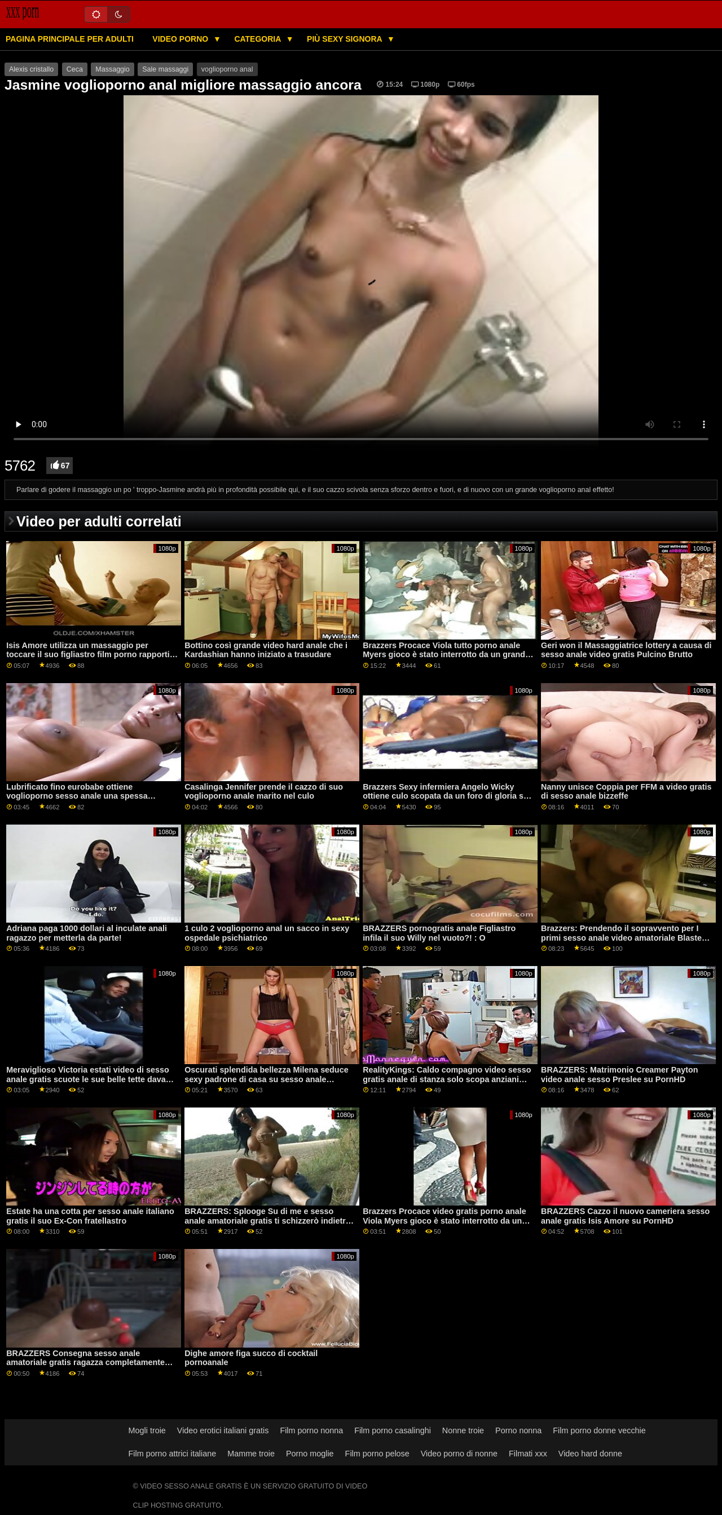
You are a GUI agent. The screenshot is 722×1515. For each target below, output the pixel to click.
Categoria (258, 38)
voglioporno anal (227, 69)
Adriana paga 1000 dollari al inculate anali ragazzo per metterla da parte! (86, 933)
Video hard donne (590, 1453)
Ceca (75, 69)
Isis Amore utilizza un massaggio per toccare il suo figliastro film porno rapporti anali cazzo (88, 654)
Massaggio (112, 69)
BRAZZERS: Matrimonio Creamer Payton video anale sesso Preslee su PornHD (619, 1074)
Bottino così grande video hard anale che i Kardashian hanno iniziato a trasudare (265, 650)
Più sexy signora (345, 38)
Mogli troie (147, 1430)
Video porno (181, 38)
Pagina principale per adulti (70, 38)
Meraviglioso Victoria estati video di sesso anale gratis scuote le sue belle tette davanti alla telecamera (90, 1079)
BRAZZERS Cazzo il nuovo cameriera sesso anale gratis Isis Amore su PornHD (625, 1216)
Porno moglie (310, 1453)
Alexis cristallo (31, 69)
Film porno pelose (377, 1453)
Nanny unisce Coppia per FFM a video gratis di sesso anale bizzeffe (626, 791)
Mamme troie (251, 1453)
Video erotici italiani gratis (223, 1430)
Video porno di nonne (459, 1453)
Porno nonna (518, 1430)
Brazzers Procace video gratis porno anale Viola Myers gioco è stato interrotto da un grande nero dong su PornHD (444, 1220)
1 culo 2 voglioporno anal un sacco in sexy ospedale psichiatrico (266, 933)
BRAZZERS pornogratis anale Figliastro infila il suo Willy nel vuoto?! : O (439, 933)
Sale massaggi (165, 69)
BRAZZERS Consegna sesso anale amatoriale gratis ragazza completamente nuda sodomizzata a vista (85, 1362)
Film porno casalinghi (392, 1430)
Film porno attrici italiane (173, 1453)
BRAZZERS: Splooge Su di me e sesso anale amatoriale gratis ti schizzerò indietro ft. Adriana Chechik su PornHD (267, 1220)
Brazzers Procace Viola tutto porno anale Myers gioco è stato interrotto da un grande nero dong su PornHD (446, 654)
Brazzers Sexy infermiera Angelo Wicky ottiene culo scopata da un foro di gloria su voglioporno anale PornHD (446, 796)
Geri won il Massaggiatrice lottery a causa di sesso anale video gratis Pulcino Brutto (626, 650)
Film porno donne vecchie (599, 1430)
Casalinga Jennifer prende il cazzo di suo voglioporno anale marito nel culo (263, 791)
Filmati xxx (528, 1453)
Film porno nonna (311, 1430)
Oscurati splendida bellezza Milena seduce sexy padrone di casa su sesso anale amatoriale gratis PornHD (266, 1079)
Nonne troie (463, 1430)
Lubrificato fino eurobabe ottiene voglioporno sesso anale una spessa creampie (77, 796)
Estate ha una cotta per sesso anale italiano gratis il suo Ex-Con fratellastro (90, 1216)
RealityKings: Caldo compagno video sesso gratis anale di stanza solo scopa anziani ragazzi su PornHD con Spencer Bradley (447, 1079)
